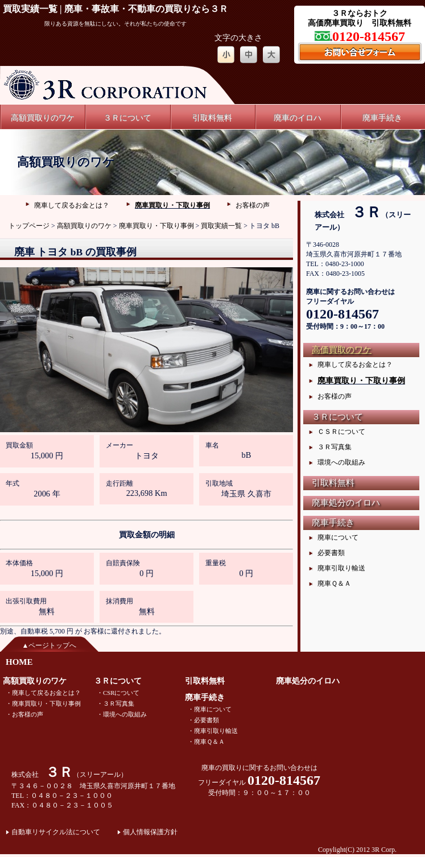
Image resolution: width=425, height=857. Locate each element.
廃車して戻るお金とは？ (71, 205)
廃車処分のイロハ (346, 502)
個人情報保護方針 (150, 832)
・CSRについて (118, 692)
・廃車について (210, 709)
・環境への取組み (122, 714)
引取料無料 (212, 118)
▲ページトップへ (49, 645)
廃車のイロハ (297, 118)
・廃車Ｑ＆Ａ (206, 741)
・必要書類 (203, 720)
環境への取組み (341, 462)
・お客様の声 (24, 714)
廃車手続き (382, 118)
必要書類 (331, 553)
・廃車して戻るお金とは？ (43, 692)
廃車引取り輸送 (341, 568)
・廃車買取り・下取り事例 (43, 703)
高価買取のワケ (342, 349)
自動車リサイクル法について (55, 832)
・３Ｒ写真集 (115, 703)
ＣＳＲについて (341, 432)
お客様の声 (253, 205)
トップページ (29, 226)
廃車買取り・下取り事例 (172, 205)
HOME (19, 661)
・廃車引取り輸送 (213, 730)
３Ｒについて (127, 118)
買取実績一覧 (221, 226)
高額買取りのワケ (43, 118)
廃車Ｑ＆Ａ (334, 583)
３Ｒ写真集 (334, 447)
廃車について (337, 537)
